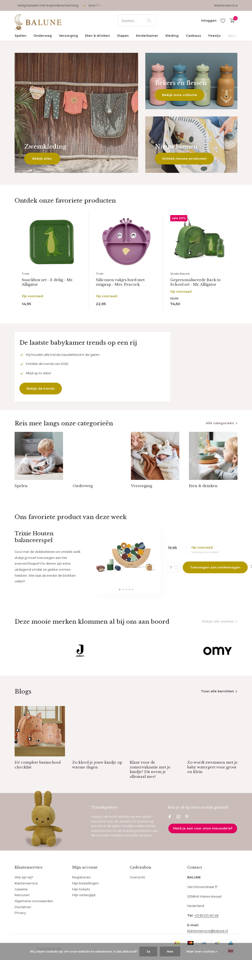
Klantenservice (226, 5)
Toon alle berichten (217, 691)
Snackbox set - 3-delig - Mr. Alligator (47, 282)
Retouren (22, 895)
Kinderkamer (147, 35)
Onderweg (43, 35)
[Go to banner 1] (76, 113)
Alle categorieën (220, 423)
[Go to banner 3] (191, 144)
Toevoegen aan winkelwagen (215, 567)
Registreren (81, 877)
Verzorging (68, 35)
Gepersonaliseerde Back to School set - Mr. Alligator (195, 282)
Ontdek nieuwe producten (184, 158)
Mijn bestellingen (85, 883)
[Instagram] (178, 817)
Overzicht (137, 877)
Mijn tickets (81, 889)
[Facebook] (170, 817)
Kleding (172, 35)
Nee (170, 951)
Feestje (214, 35)
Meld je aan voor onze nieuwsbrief (202, 828)
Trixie (25, 273)
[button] (120, 589)
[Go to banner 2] (191, 81)
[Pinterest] (187, 817)
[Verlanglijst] (222, 20)
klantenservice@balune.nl (207, 931)
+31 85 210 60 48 (206, 915)
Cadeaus (193, 35)
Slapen (123, 35)
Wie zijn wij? (24, 877)
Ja (148, 951)
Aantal (174, 567)
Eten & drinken (97, 35)
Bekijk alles (42, 158)
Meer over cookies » (201, 951)
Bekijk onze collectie (179, 95)
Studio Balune (180, 273)
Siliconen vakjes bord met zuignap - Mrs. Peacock (120, 282)
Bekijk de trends (41, 388)
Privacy (20, 913)
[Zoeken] (137, 20)
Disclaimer (23, 907)
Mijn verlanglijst (84, 895)
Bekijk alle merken (218, 621)
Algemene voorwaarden (34, 901)
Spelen (20, 35)
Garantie (21, 889)
